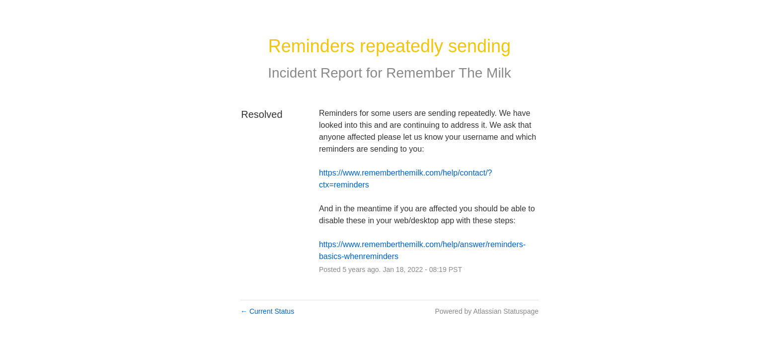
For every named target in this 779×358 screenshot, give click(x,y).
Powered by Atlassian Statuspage (487, 311)
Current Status (267, 311)
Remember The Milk (448, 73)
